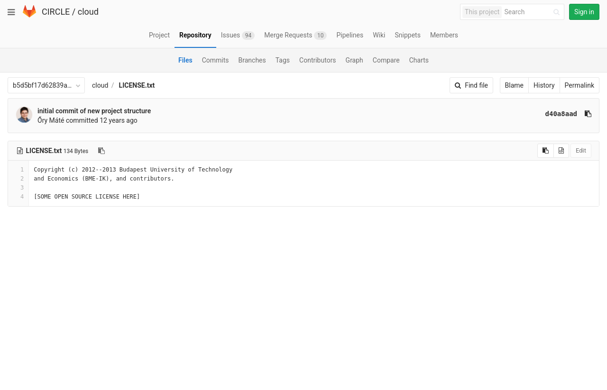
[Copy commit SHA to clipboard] (588, 113)
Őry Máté (50, 120)
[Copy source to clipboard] (545, 151)
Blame (514, 85)
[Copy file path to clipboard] (101, 150)
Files (185, 60)
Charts (419, 60)
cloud (88, 12)
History (544, 85)
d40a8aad (561, 114)
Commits (215, 60)
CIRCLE (56, 12)
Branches (252, 60)
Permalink (579, 85)
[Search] (533, 12)
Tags (283, 60)
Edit (581, 150)
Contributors (317, 60)
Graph (354, 60)
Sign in (584, 12)
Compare (386, 60)
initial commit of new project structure (94, 111)
